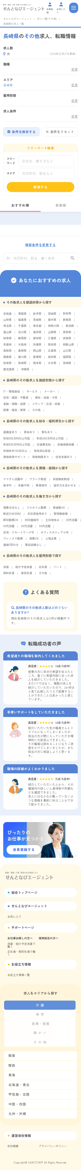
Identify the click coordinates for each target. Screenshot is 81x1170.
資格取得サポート (14, 458)
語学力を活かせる (65, 487)
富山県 (7, 333)
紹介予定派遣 (23, 568)
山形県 (7, 321)
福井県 (37, 333)
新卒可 (7, 487)
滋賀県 (67, 340)
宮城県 (52, 315)
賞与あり (47, 434)
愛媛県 (37, 358)
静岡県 (22, 340)
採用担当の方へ (48, 938)
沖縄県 (25, 371)
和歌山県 (68, 346)
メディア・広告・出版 (46, 405)
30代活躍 (8, 528)
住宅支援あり (64, 458)
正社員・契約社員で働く (21, 952)
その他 (36, 412)
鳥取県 (7, 352)
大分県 (52, 365)
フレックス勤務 (13, 540)
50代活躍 (45, 528)
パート (58, 568)
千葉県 (22, 327)
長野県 (67, 333)
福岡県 (67, 358)
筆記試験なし (33, 546)
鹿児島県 (8, 371)
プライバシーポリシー (53, 1146)
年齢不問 (23, 487)
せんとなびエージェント (17, 18)
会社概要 (13, 1146)
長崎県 (22, 365)
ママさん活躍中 (13, 481)
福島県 (22, 321)
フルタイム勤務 (36, 509)
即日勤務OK (10, 521)
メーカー (49, 393)
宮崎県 (67, 365)
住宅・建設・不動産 (16, 399)
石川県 (22, 333)
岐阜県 (7, 340)
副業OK (34, 540)
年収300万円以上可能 (16, 440)
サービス (32, 393)
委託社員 (26, 575)
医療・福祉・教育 (14, 412)
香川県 (22, 358)
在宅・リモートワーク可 (18, 534)
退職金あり (10, 434)
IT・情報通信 (11, 393)
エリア (11, 173)
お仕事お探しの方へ (20, 938)
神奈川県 (53, 327)
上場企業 (51, 540)
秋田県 (67, 315)
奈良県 (52, 346)
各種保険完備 (65, 446)
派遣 (6, 568)
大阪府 (22, 346)
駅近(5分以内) (12, 515)
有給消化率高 (42, 452)
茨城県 (37, 321)
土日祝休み (52, 521)
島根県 (22, 352)
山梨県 (52, 333)
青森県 (22, 315)
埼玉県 (7, 327)
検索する (40, 187)
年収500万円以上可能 (16, 446)
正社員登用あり (37, 515)
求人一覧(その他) (47, 18)
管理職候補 (61, 515)
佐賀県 (7, 365)
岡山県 (37, 352)
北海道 (7, 315)
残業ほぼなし (11, 509)
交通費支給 (44, 446)
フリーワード (11, 161)
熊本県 (37, 365)
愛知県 (37, 340)
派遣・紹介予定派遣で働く (21, 945)
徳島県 (7, 358)
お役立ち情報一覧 (18, 975)
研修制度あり (40, 458)
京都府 (7, 346)
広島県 (52, 352)
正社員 (43, 568)
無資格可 (41, 487)
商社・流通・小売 (46, 399)
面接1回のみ (11, 546)
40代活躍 (27, 528)
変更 (74, 69)
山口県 (67, 352)
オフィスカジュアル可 (55, 534)
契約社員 (8, 575)
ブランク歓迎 (37, 481)
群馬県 (67, 321)
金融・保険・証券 (14, 405)
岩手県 (37, 315)
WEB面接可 (32, 521)
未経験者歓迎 (61, 481)
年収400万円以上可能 (50, 440)
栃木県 (52, 321)
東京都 (37, 327)
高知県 (52, 358)
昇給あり (29, 434)
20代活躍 (71, 521)
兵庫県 (37, 346)
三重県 (52, 340)
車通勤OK (59, 509)
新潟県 (70, 327)
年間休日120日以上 (15, 452)
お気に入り (14, 916)
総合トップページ (24, 892)
